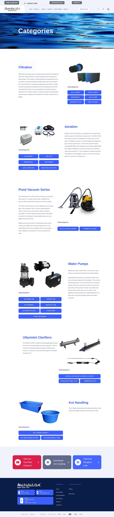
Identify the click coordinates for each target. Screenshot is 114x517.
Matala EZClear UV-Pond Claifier (79, 376)
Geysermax (29, 305)
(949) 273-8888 (24, 493)
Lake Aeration (28, 168)
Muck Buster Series (68, 228)
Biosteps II (75, 97)
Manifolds (28, 162)
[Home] (30, 9)
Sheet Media (93, 92)
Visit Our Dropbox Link (87, 462)
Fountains (51, 310)
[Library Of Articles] (58, 9)
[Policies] (66, 9)
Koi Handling (78, 402)
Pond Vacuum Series (34, 189)
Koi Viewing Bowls (40, 432)
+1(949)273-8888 (31, 3)
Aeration (71, 126)
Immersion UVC (90, 381)
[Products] (37, 9)
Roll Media (75, 92)
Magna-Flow (51, 305)
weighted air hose (49, 168)
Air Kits (49, 156)
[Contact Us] (49, 9)
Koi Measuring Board (29, 437)
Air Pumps (28, 156)
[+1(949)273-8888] (24, 3)
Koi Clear (93, 97)
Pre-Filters (93, 102)
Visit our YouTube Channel (27, 462)
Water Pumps (78, 264)
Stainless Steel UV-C (69, 381)
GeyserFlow (29, 299)
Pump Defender (40, 316)
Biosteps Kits (75, 102)
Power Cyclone (90, 228)
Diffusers (49, 162)
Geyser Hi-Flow (29, 310)
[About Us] (43, 9)
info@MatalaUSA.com (44, 493)
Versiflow (51, 299)
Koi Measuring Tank (52, 437)
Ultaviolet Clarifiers (37, 337)
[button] (108, 9)
